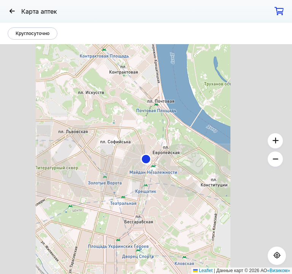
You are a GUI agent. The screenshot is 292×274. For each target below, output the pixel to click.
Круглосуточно (32, 33)
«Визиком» (278, 270)
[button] (146, 159)
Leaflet (203, 270)
